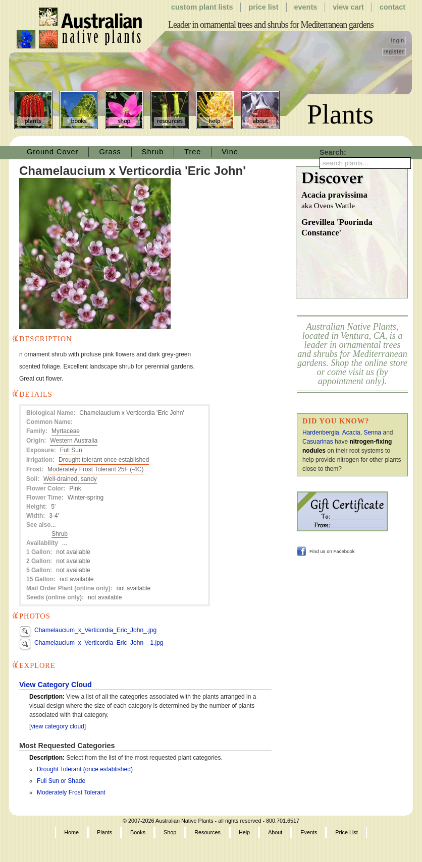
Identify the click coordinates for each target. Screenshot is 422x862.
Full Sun (71, 450)
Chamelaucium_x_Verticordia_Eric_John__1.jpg (98, 642)
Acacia (351, 432)
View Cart (348, 7)
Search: (333, 152)
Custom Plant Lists (202, 7)
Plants (33, 110)
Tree (192, 152)
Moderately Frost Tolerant (71, 792)
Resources (169, 110)
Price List (263, 7)
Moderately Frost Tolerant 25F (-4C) (95, 469)
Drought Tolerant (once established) (85, 769)
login (397, 40)
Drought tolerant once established (104, 459)
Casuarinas (317, 441)
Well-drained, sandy (70, 478)
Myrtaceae (65, 431)
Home (71, 832)
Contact (392, 7)
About (260, 110)
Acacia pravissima (354, 201)
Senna (372, 432)
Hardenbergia (320, 432)
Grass (110, 152)
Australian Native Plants (80, 28)
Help (215, 110)
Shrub (153, 152)
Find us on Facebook (332, 551)
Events (306, 7)
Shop (124, 110)
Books (79, 110)
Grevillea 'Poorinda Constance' (337, 227)
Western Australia (73, 440)
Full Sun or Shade (61, 780)
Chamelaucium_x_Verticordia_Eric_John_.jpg (95, 630)
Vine (230, 152)
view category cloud (57, 726)
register (394, 51)
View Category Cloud (55, 685)
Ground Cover (52, 152)
